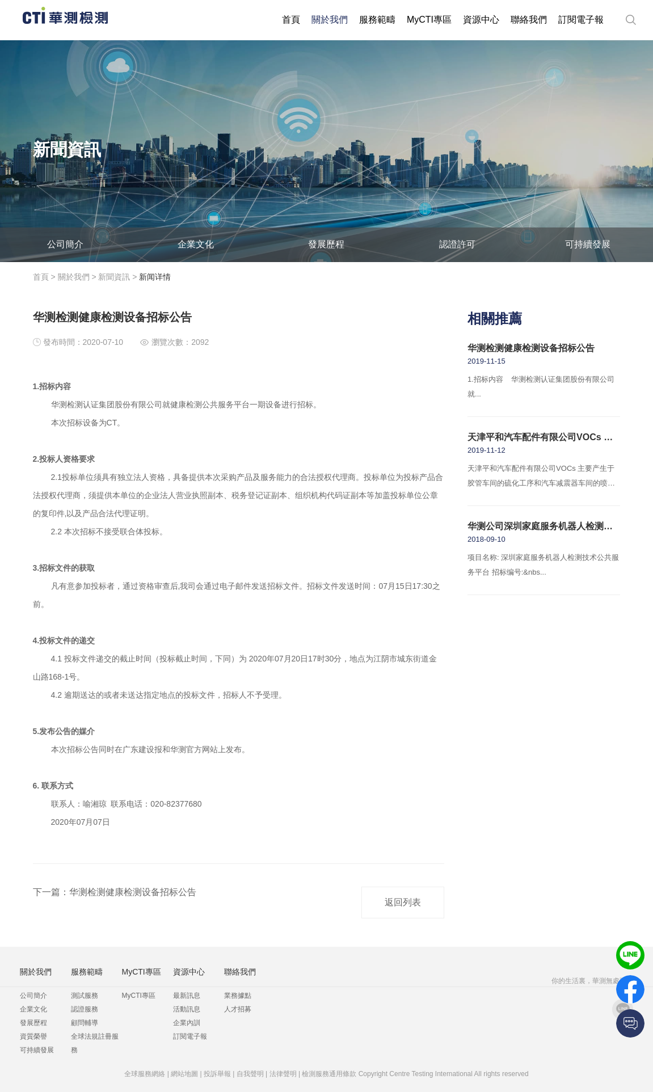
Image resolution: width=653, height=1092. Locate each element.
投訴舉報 (217, 1074)
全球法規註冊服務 (95, 1043)
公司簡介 (65, 244)
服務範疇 (377, 19)
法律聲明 (283, 1074)
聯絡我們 (529, 19)
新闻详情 (155, 276)
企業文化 (196, 244)
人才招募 (237, 1009)
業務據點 (237, 996)
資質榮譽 (33, 1036)
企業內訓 (186, 1023)
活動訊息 (186, 1009)
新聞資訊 (114, 276)
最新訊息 (186, 996)
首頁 (291, 19)
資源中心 (481, 19)
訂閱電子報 (581, 19)
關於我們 (329, 19)
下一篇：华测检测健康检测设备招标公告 (114, 892)
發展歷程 (326, 244)
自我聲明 (250, 1074)
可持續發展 (587, 244)
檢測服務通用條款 (329, 1074)
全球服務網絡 (144, 1074)
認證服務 (84, 1009)
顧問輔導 (84, 1023)
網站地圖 (184, 1074)
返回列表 (403, 902)
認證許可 (457, 244)
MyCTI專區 (429, 19)
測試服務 (84, 996)
